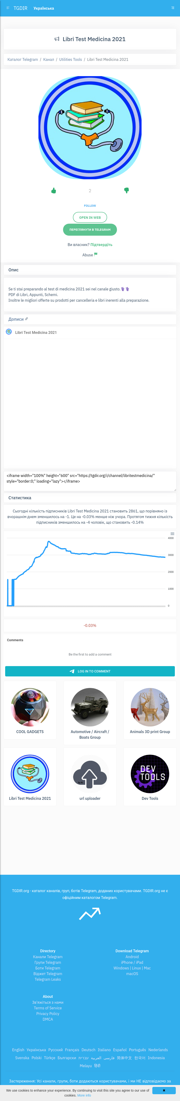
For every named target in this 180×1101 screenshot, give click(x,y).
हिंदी (97, 1065)
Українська (36, 1049)
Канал (48, 59)
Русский (55, 1049)
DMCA (48, 1019)
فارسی (109, 1057)
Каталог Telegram (23, 59)
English (18, 1049)
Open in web (90, 217)
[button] (172, 533)
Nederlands (158, 1049)
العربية (96, 1057)
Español (120, 1049)
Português (137, 1049)
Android (132, 956)
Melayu (86, 1065)
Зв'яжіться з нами (47, 1002)
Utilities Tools (70, 59)
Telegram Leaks (48, 979)
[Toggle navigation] (173, 8)
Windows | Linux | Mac (132, 968)
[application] (90, 572)
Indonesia (156, 1057)
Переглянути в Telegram (89, 230)
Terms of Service (48, 1008)
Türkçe (49, 1057)
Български (67, 1057)
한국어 (140, 1057)
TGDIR (20, 8)
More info (84, 1095)
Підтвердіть (101, 244)
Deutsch (88, 1049)
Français (72, 1049)
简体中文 (124, 1057)
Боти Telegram (47, 968)
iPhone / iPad (132, 962)
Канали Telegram (48, 956)
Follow (90, 206)
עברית (84, 1057)
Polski (37, 1057)
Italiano (104, 1049)
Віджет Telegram (48, 973)
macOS (132, 973)
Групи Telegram (47, 962)
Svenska (22, 1057)
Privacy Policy (47, 1013)
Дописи (16, 319)
